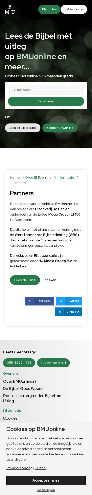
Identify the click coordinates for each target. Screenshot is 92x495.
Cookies (10, 418)
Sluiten (40, 468)
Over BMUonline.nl (19, 381)
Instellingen (46, 490)
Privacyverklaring (19, 468)
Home (15, 177)
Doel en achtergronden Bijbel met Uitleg (33, 398)
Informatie (65, 177)
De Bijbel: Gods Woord (23, 388)
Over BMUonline (38, 177)
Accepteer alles (46, 480)
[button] (39, 301)
